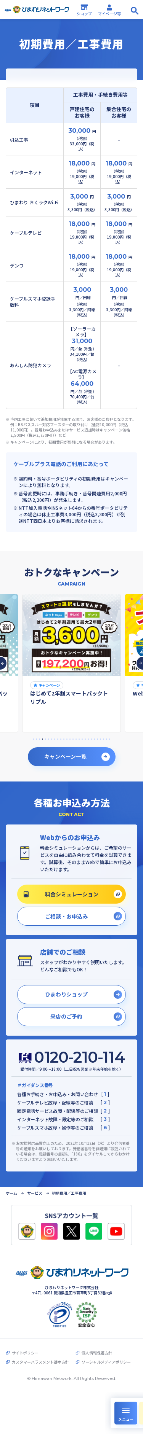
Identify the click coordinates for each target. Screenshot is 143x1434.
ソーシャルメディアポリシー (106, 1362)
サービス (34, 1193)
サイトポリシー (25, 1353)
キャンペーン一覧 (65, 756)
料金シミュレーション (60, 894)
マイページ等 (109, 10)
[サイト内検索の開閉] (134, 9)
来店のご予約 (66, 1016)
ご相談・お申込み (66, 916)
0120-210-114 (79, 1057)
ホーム (11, 1193)
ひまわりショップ (66, 994)
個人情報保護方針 (97, 1353)
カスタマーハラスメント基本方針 (40, 1362)
